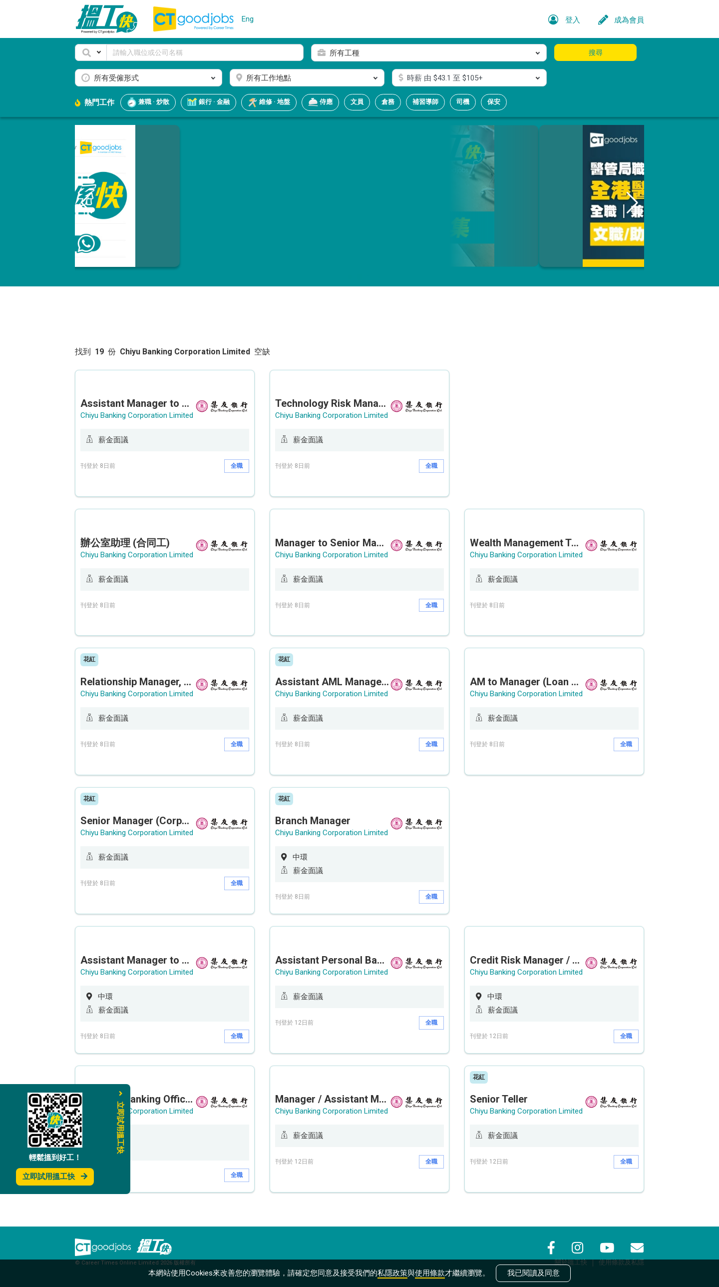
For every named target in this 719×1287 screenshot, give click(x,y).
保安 (493, 101)
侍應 (320, 102)
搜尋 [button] (596, 52)
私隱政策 (392, 1273)
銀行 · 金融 (208, 102)
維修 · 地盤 (269, 102)
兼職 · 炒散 (148, 102)
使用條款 (430, 1273)
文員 (357, 101)
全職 (237, 465)
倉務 (387, 101)
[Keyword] (205, 52)
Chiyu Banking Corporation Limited (136, 415)
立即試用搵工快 (54, 1176)
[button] (91, 52)
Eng (248, 18)
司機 (462, 101)
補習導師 (425, 101)
